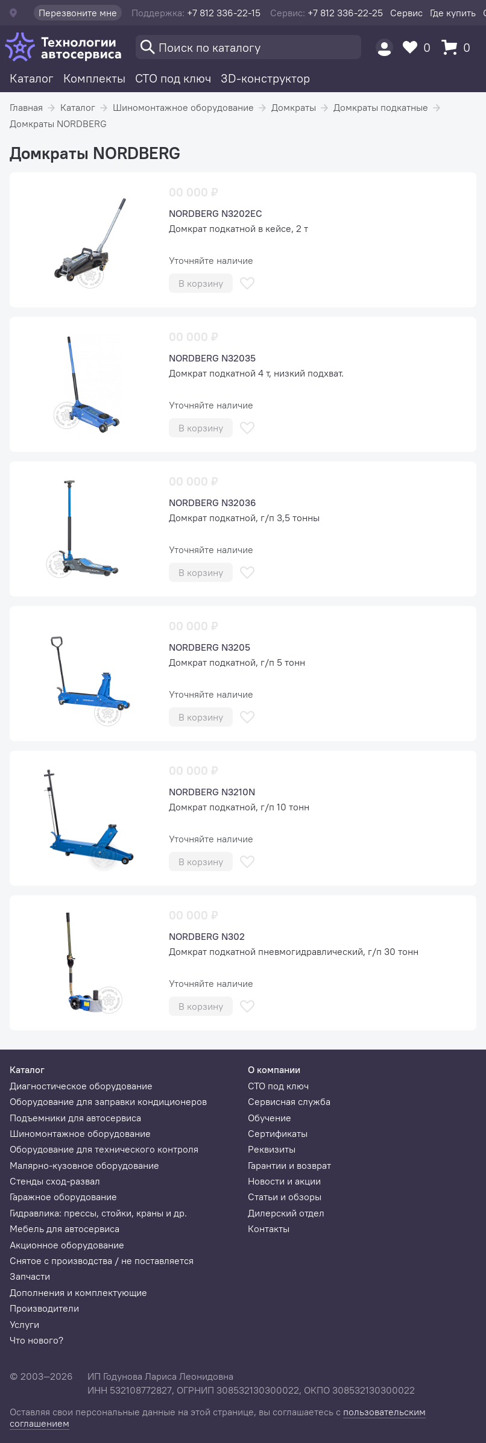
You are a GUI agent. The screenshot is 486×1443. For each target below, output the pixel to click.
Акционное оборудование (67, 1245)
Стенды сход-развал (55, 1181)
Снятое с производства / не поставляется (102, 1260)
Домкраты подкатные (380, 107)
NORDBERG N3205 (209, 647)
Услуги (24, 1324)
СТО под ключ (173, 78)
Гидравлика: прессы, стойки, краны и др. (98, 1213)
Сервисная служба (289, 1101)
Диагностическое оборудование (81, 1086)
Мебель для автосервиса (64, 1228)
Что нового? (36, 1340)
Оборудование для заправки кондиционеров (108, 1101)
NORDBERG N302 (207, 936)
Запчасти (30, 1276)
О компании (274, 1069)
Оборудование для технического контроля (104, 1149)
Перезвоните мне (78, 13)
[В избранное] (247, 283)
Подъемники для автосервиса (75, 1118)
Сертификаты (278, 1133)
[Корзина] (458, 47)
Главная (26, 107)
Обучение (269, 1118)
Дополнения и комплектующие (78, 1292)
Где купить (453, 13)
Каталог (32, 78)
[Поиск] (248, 47)
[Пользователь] (384, 47)
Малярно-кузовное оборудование (84, 1165)
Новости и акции (284, 1181)
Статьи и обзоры (284, 1197)
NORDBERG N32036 (212, 502)
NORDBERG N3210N (212, 792)
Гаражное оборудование (63, 1197)
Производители (44, 1308)
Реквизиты (271, 1149)
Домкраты (293, 107)
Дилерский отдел (286, 1213)
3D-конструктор (265, 78)
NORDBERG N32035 (212, 358)
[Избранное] (420, 47)
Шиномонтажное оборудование (183, 107)
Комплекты (94, 78)
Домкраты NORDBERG (58, 123)
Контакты (268, 1228)
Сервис (406, 13)
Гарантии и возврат (289, 1165)
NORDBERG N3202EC (215, 213)
